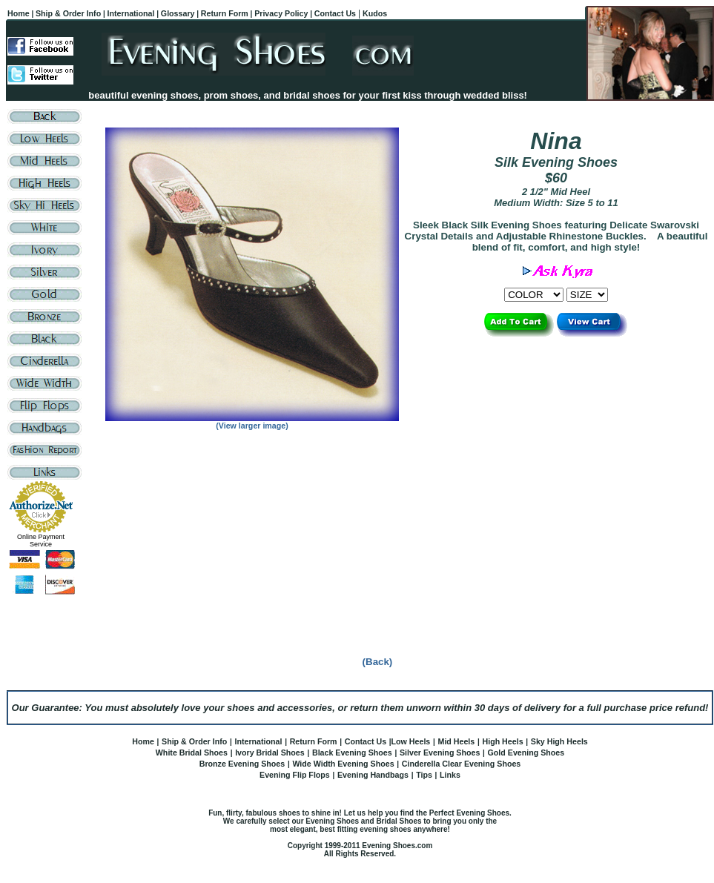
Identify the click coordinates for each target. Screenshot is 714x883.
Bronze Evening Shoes (242, 763)
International (258, 741)
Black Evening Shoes (352, 752)
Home (143, 741)
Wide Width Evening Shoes (343, 763)
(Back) (378, 661)
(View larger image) (252, 425)
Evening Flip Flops (295, 774)
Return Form (313, 741)
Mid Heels (456, 741)
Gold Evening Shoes (526, 752)
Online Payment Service (41, 540)
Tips (424, 774)
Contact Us (365, 741)
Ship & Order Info (194, 741)
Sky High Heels (559, 741)
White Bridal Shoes (192, 752)
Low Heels (411, 741)
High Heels (502, 741)
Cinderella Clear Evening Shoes (461, 763)
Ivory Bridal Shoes (270, 752)
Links (450, 774)
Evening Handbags (373, 774)
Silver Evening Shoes (440, 752)
